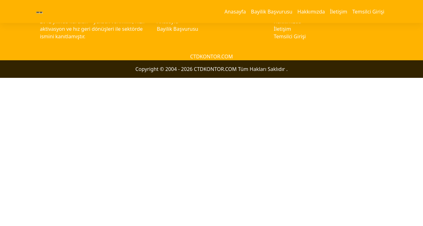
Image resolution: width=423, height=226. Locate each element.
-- (39, 11)
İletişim (338, 11)
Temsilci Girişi (368, 11)
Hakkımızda (311, 11)
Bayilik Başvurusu (272, 11)
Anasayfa (235, 11)
